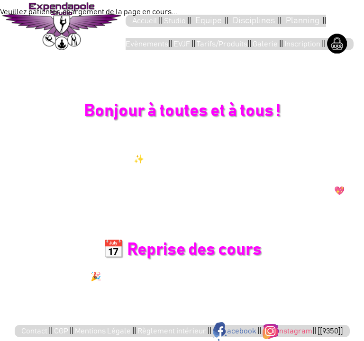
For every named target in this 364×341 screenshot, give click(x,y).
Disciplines (254, 21)
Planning (302, 21)
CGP (62, 331)
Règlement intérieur (172, 331)
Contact (35, 331)
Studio (175, 21)
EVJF (182, 44)
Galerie (266, 44)
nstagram (287, 331)
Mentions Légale (103, 331)
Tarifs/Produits (222, 44)
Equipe (208, 21)
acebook (235, 331)
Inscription (303, 44)
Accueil (145, 21)
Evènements (147, 44)
